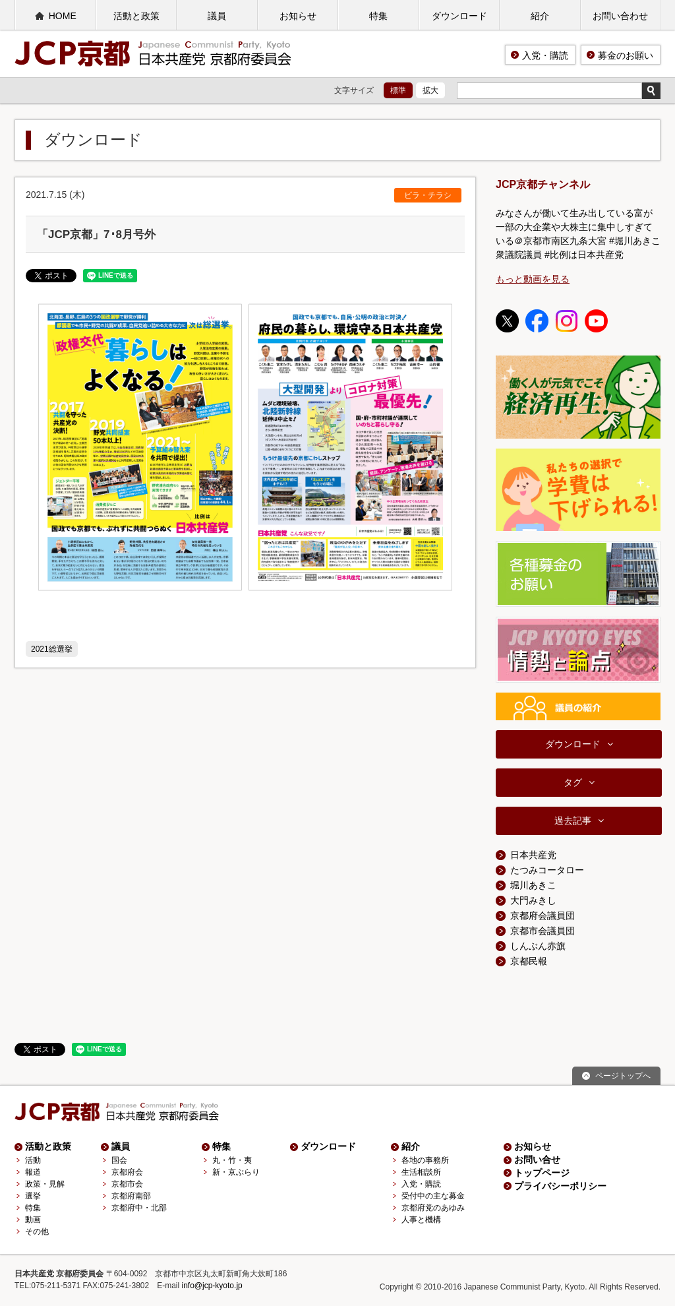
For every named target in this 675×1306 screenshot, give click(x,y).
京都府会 (127, 1172)
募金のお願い (625, 55)
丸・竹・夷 (232, 1160)
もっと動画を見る (533, 279)
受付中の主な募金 (433, 1195)
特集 (378, 16)
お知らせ (297, 16)
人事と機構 (421, 1219)
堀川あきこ (533, 885)
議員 (217, 16)
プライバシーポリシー (560, 1186)
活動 (33, 1160)
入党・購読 (545, 55)
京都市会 (127, 1184)
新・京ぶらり (236, 1172)
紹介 (540, 16)
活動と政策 (136, 16)
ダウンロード (459, 16)
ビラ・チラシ (428, 195)
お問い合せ (537, 1159)
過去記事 (572, 820)
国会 (119, 1160)
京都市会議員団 (542, 930)
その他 (37, 1231)
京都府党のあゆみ (433, 1207)
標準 (398, 90)
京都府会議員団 (542, 915)
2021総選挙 (52, 649)
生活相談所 (421, 1172)
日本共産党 (533, 855)
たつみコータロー (547, 870)
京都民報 (528, 961)
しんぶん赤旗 (538, 946)
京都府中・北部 (139, 1207)
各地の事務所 (425, 1160)
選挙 (33, 1195)
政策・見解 (45, 1184)
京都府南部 (131, 1195)
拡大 (430, 90)
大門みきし (533, 900)
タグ (573, 782)
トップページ (542, 1172)
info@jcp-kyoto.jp (212, 1285)
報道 (33, 1172)
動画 (33, 1219)
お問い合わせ (620, 16)
